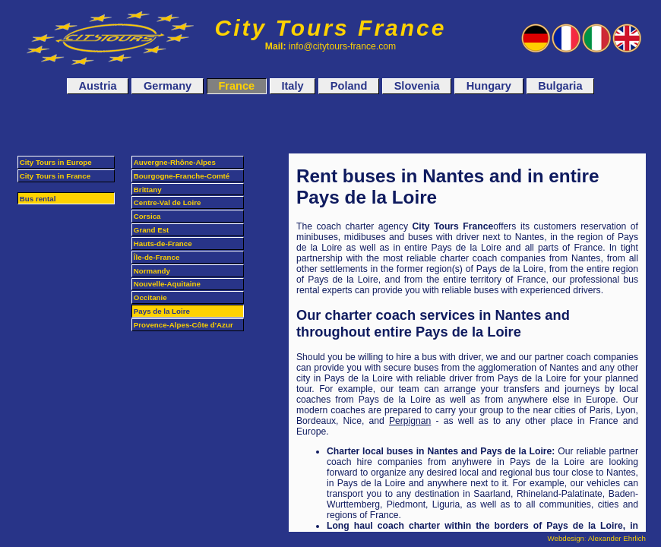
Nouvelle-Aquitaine (167, 284)
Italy (292, 87)
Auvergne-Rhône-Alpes (175, 162)
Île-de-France (157, 257)
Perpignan (410, 421)
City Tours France (331, 27)
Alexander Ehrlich (617, 538)
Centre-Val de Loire (167, 202)
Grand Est (151, 230)
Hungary (488, 87)
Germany (167, 87)
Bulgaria (560, 87)
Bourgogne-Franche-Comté (181, 176)
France (236, 87)
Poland (349, 87)
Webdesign (566, 538)
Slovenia (417, 87)
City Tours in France (55, 176)
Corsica (147, 216)
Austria (98, 87)
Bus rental (38, 198)
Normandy (152, 271)
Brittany (148, 189)
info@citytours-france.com (342, 46)
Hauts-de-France (163, 243)
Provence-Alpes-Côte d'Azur (183, 325)
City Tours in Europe (56, 162)
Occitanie (150, 297)
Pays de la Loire (162, 311)
